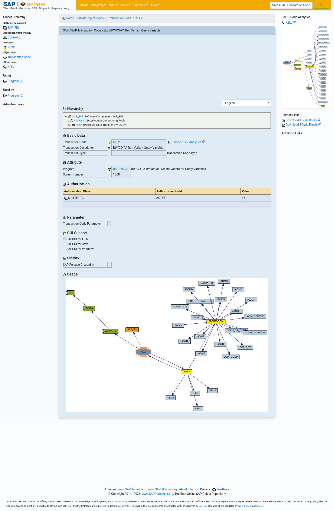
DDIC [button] (112, 5)
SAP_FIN (13, 27)
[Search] (291, 5)
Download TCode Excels (303, 124)
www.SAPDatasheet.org (157, 493)
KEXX (11, 47)
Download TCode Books (303, 120)
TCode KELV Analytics (187, 142)
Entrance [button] (139, 5)
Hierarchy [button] (97, 5)
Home (68, 18)
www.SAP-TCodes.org (162, 489)
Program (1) (15, 81)
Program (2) (15, 95)
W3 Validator (245, 506)
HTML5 (259, 506)
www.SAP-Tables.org (131, 489)
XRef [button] (154, 5)
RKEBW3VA (120, 169)
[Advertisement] (27, 171)
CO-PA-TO (13, 37)
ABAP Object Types (91, 18)
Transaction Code (19, 57)
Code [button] (124, 5)
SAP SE (126, 506)
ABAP (84, 5)
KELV (10, 67)
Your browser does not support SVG (167, 345)
